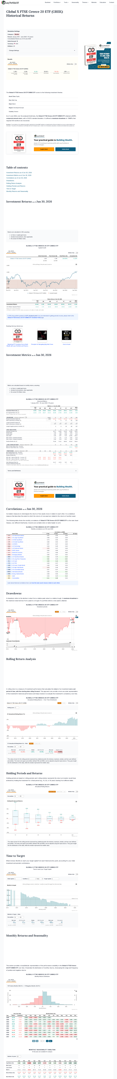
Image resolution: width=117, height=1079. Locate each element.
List (60, 611)
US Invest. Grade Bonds (18, 565)
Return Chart (52, 791)
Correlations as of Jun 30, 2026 (16, 178)
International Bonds (17, 571)
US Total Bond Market (18, 556)
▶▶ (50, 1041)
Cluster (63, 703)
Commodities (15, 578)
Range (64, 611)
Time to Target (11, 189)
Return (31, 743)
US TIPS (14, 563)
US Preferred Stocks (17, 548)
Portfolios (57, 2)
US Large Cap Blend (17, 537)
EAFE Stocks (15, 550)
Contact (111, 2)
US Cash (14, 561)
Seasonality (75, 2)
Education (103, 2)
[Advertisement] (42, 24)
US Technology (16, 546)
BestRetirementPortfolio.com (42, 465)
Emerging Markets (17, 554)
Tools (65, 2)
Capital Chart (59, 791)
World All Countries (17, 552)
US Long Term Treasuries (19, 559)
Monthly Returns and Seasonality (17, 191)
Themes (84, 2)
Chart (57, 611)
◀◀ (33, 1041)
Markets (94, 2)
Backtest (47, 2)
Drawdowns (10, 180)
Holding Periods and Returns (15, 186)
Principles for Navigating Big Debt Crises (42, 344)
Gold (13, 576)
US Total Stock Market (18, 535)
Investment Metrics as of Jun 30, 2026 (18, 175)
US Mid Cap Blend (17, 539)
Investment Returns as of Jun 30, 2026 (19, 172)
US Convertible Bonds (18, 569)
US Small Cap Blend (17, 542)
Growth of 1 (37, 743)
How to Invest (66, 344)
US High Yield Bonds (17, 567)
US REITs (14, 544)
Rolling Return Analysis (14, 183)
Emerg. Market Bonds (18, 573)
